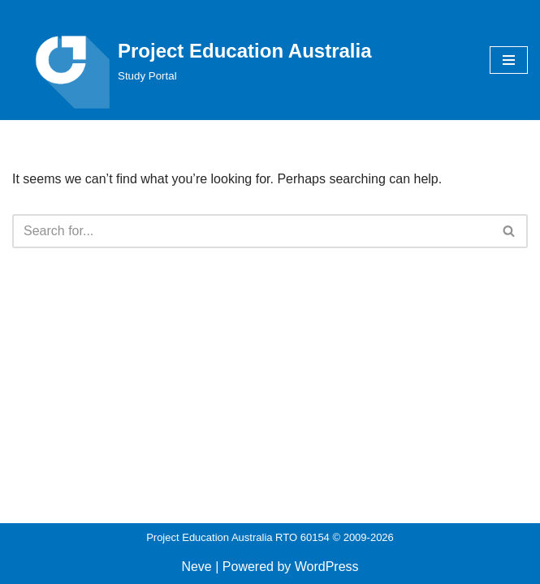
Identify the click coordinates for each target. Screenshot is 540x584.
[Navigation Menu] (509, 60)
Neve (196, 566)
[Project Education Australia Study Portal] (192, 60)
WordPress (327, 566)
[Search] (251, 231)
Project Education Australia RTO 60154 (238, 537)
